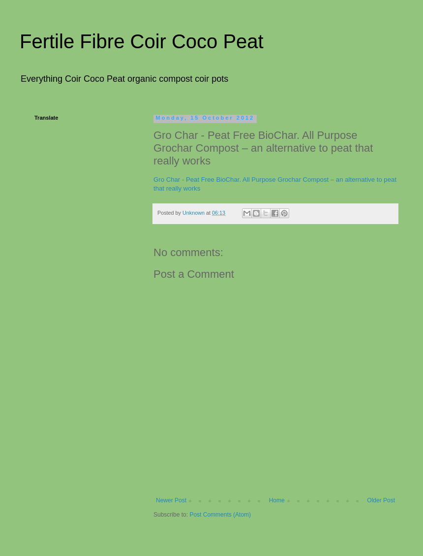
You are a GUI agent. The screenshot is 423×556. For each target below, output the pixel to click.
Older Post (381, 500)
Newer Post (171, 500)
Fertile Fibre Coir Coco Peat (142, 41)
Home (277, 500)
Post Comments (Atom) (220, 514)
